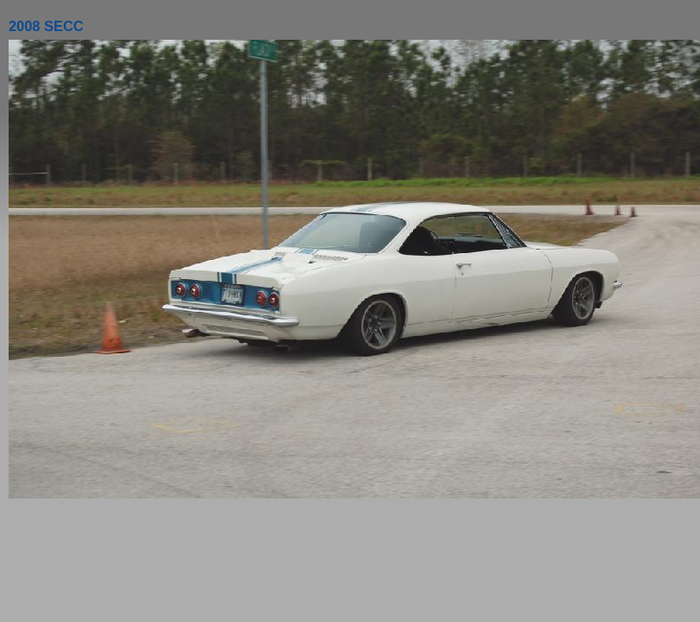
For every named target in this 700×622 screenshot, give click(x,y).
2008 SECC (46, 26)
